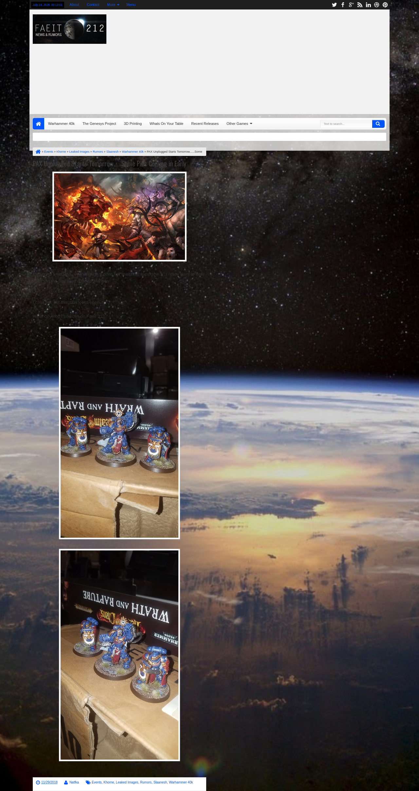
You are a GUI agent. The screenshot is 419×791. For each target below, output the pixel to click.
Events (97, 782)
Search (378, 124)
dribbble (377, 4)
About (74, 5)
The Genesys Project (99, 124)
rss (359, 4)
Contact (93, 5)
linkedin (368, 4)
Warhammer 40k (61, 124)
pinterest (385, 4)
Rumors (146, 782)
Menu (131, 5)
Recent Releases (205, 124)
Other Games (237, 124)
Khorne (108, 782)
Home (38, 123)
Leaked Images (127, 782)
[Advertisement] (283, 60)
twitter (334, 4)
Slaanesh (160, 782)
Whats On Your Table (166, 124)
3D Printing (133, 124)
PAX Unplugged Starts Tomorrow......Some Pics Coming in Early (109, 163)
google (351, 4)
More (111, 5)
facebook (342, 4)
